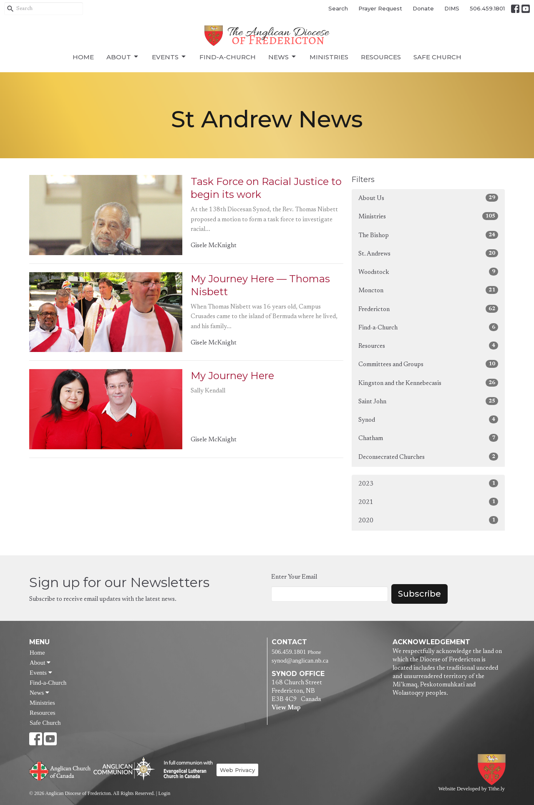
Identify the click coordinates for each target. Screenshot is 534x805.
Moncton (428, 290)
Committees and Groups (428, 364)
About (122, 57)
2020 (428, 520)
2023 (428, 483)
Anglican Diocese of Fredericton (493, 769)
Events (169, 57)
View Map (286, 708)
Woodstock (428, 272)
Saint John (428, 401)
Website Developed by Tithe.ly (471, 789)
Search (338, 8)
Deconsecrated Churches (428, 457)
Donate (423, 8)
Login (164, 793)
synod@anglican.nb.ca (300, 660)
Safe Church (437, 57)
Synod (428, 419)
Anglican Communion (124, 768)
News (282, 57)
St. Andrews (428, 253)
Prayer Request (380, 8)
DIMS (451, 8)
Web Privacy (237, 770)
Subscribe (419, 594)
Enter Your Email (294, 577)
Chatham (428, 438)
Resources (381, 57)
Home (83, 57)
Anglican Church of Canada (60, 769)
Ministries (329, 57)
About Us (428, 198)
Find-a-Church (227, 57)
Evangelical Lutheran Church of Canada (185, 769)
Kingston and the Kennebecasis (428, 383)
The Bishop (428, 235)
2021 (428, 502)
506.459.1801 (487, 8)
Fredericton (428, 309)
